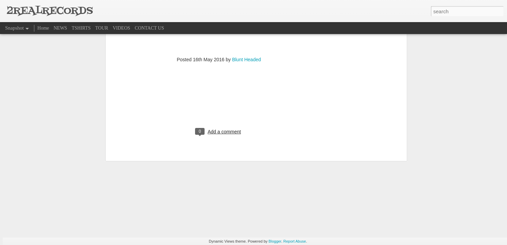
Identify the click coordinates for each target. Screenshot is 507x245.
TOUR (101, 28)
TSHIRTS (81, 28)
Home (43, 28)
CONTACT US (149, 28)
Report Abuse (294, 241)
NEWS (60, 28)
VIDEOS (121, 28)
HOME (151, 141)
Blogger (274, 241)
